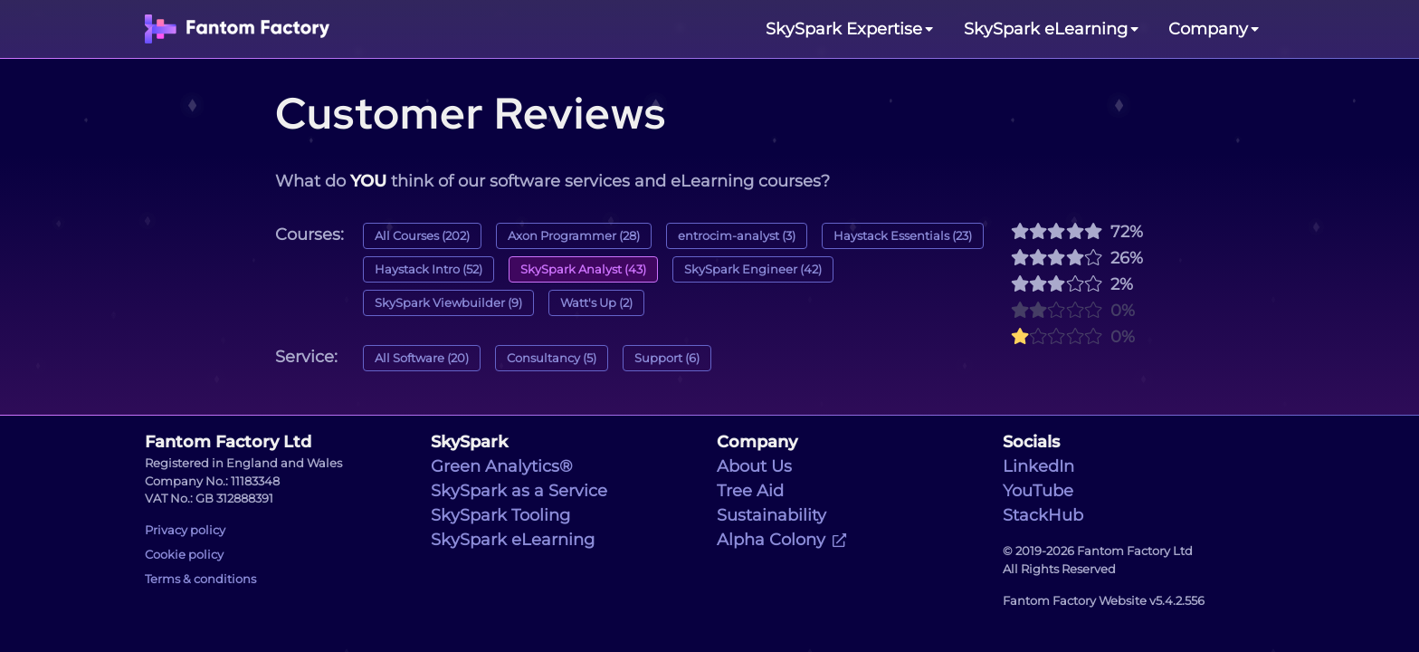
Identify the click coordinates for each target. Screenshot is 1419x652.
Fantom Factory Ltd (228, 442)
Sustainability (771, 515)
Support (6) (667, 358)
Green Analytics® (502, 466)
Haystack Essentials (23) (902, 236)
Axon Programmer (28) (574, 236)
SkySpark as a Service (519, 491)
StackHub (1043, 515)
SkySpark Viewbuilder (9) (448, 303)
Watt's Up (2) (596, 303)
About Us (754, 466)
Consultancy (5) (551, 358)
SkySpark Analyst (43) (583, 269)
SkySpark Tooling (500, 515)
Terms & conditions (200, 579)
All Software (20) (422, 358)
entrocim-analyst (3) (736, 236)
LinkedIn (1038, 466)
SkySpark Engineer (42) (753, 269)
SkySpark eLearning (513, 540)
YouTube (1038, 491)
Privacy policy (185, 530)
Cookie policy (184, 554)
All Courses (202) (422, 236)
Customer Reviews (470, 113)
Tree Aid (750, 491)
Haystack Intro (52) (428, 269)
